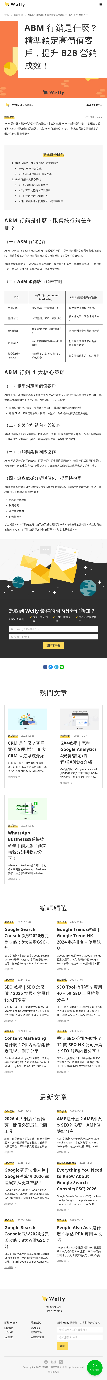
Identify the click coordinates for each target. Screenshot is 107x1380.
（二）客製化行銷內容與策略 (34, 190)
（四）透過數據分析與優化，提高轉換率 (40, 201)
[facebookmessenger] (50, 667)
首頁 (6, 15)
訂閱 (62, 1346)
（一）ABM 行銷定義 (30, 168)
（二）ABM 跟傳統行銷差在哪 (35, 174)
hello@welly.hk (53, 1306)
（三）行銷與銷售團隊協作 (33, 195)
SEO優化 (9, 922)
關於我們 (8, 1327)
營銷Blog (35, 1327)
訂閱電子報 (53, 645)
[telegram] (56, 667)
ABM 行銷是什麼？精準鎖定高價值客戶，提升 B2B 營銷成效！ (59, 15)
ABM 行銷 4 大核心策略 (27, 179)
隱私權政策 (53, 1371)
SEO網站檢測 (37, 1336)
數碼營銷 (18, 15)
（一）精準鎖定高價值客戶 (33, 184)
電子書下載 (36, 1332)
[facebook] (45, 667)
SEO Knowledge (66, 1162)
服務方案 (8, 1332)
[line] (62, 667)
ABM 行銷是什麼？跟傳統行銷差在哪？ (36, 163)
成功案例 (8, 1336)
